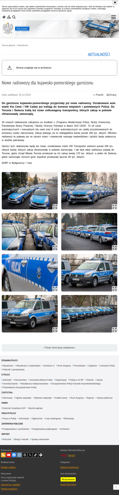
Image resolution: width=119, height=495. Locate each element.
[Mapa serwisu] (9, 17)
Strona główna (8, 45)
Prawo (4, 402)
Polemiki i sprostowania (13, 369)
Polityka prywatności (9, 488)
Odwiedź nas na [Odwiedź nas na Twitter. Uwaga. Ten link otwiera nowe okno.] (30, 454)
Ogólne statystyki (23, 398)
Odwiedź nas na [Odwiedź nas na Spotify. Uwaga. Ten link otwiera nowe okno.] (40, 454)
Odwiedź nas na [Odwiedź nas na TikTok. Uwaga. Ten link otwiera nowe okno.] (35, 454)
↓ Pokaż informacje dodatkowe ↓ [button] (59, 347)
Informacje (7, 398)
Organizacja (61, 380)
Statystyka (7, 392)
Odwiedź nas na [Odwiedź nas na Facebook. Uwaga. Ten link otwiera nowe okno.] (14, 454)
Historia (90, 380)
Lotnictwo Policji (107, 365)
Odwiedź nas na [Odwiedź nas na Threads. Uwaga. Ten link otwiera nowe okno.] (24, 454)
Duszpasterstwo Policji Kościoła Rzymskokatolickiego (76, 383)
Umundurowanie (10, 383)
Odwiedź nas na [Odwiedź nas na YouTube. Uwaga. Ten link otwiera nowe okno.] (8, 454)
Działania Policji (9, 360)
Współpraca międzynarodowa (34, 383)
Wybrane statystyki (43, 398)
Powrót (98, 95)
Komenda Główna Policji (41, 380)
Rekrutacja (69, 418)
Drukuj (111, 95)
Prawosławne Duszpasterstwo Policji (20, 387)
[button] (113, 17)
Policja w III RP (76, 380)
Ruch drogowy (64, 365)
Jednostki (7, 380)
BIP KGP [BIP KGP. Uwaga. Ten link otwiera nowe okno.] (72, 455)
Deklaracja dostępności (69, 467)
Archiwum (64, 429)
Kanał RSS (3, 454)
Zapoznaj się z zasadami (10, 484)
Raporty (90, 398)
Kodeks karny (61, 398)
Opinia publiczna (104, 398)
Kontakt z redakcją (8, 467)
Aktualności (22, 45)
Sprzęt (99, 380)
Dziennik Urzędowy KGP (14, 408)
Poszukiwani (79, 365)
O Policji (5, 374)
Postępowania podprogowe (44, 429)
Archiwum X (49, 365)
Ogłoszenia (37, 418)
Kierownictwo (20, 380)
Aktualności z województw (28, 365)
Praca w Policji (8, 413)
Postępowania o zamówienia (16, 429)
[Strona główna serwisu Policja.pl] (4, 17)
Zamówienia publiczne (12, 423)
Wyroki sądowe (35, 408)
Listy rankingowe (53, 418)
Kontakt (5, 434)
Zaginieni (92, 365)
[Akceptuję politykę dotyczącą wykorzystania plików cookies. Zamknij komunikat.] (115, 2)
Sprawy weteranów (40, 439)
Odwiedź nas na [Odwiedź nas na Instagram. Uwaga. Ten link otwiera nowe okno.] (19, 454)
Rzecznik (7, 439)
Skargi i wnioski (21, 439)
